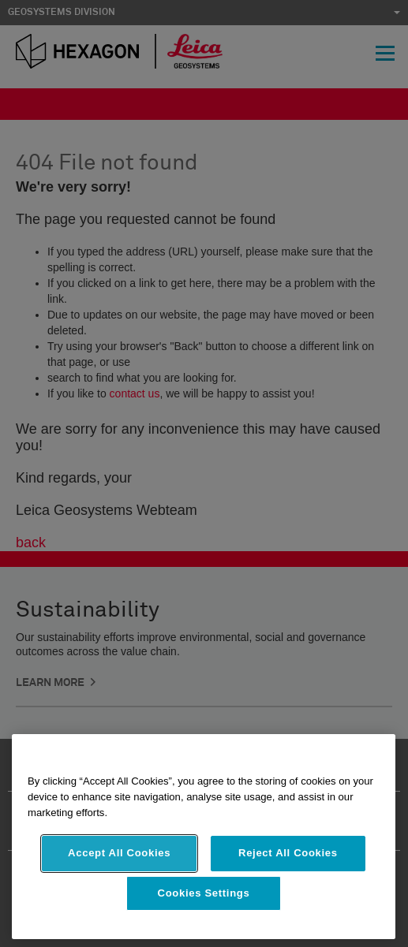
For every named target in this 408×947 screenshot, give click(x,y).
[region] (203, 836)
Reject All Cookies (288, 853)
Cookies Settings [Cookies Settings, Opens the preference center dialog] (204, 893)
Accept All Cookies (119, 853)
